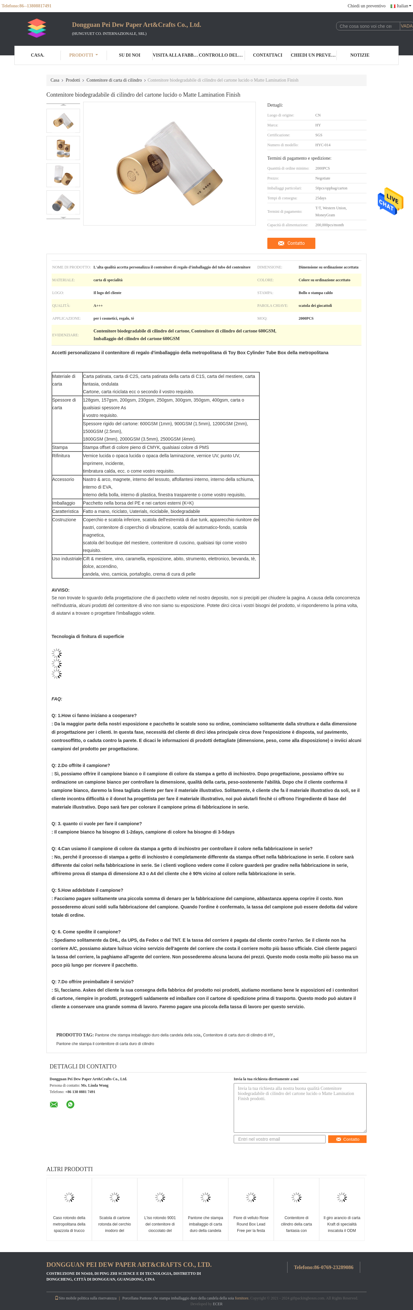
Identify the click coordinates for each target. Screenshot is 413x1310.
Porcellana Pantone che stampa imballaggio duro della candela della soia (178, 1298)
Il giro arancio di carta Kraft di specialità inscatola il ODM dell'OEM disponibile (342, 1227)
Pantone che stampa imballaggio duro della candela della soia (147, 1035)
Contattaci (267, 55)
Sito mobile (66, 1298)
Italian (404, 6)
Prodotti (83, 55)
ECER (218, 1304)
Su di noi (129, 55)
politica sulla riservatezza (97, 1298)
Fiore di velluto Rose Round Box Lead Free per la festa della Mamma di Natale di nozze (250, 1231)
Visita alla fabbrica (176, 55)
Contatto (296, 243)
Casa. (38, 55)
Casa (55, 80)
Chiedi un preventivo (366, 6)
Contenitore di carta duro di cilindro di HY (238, 1035)
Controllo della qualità (222, 55)
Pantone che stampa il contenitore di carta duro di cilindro (105, 1044)
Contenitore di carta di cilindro (114, 80)
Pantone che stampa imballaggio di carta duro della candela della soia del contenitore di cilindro (205, 1231)
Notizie (359, 55)
